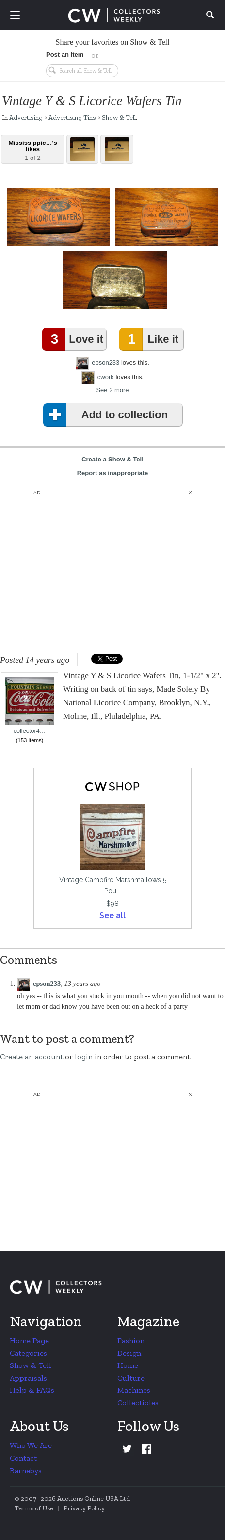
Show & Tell (119, 117)
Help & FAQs (32, 1390)
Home (127, 1365)
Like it (150, 339)
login (84, 1056)
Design (129, 1353)
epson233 (105, 362)
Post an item (64, 54)
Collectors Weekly (114, 15)
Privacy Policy (84, 1508)
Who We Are (31, 1445)
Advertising (26, 117)
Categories (28, 1353)
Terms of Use (34, 1508)
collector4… (29, 705)
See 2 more (112, 390)
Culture (131, 1377)
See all (112, 915)
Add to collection (107, 415)
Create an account (31, 1056)
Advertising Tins (72, 117)
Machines (133, 1390)
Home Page (29, 1340)
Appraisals (28, 1377)
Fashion (131, 1340)
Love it (74, 339)
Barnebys (26, 1470)
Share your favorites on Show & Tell (113, 42)
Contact (23, 1457)
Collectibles (138, 1402)
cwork (105, 377)
